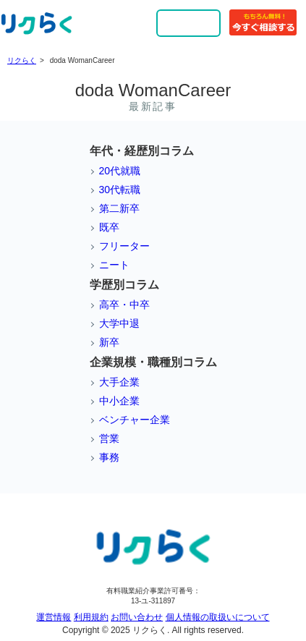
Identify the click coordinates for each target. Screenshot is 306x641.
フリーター (124, 246)
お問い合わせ (137, 617)
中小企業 (119, 401)
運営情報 (53, 617)
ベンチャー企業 (134, 419)
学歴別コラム (124, 285)
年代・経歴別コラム (142, 151)
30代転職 (120, 189)
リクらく (21, 60)
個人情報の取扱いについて (218, 617)
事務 (109, 457)
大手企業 (119, 382)
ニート (114, 265)
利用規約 (91, 617)
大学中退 (119, 323)
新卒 (109, 342)
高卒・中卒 (124, 304)
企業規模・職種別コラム (153, 362)
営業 (109, 438)
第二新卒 (119, 208)
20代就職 (120, 171)
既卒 (109, 227)
